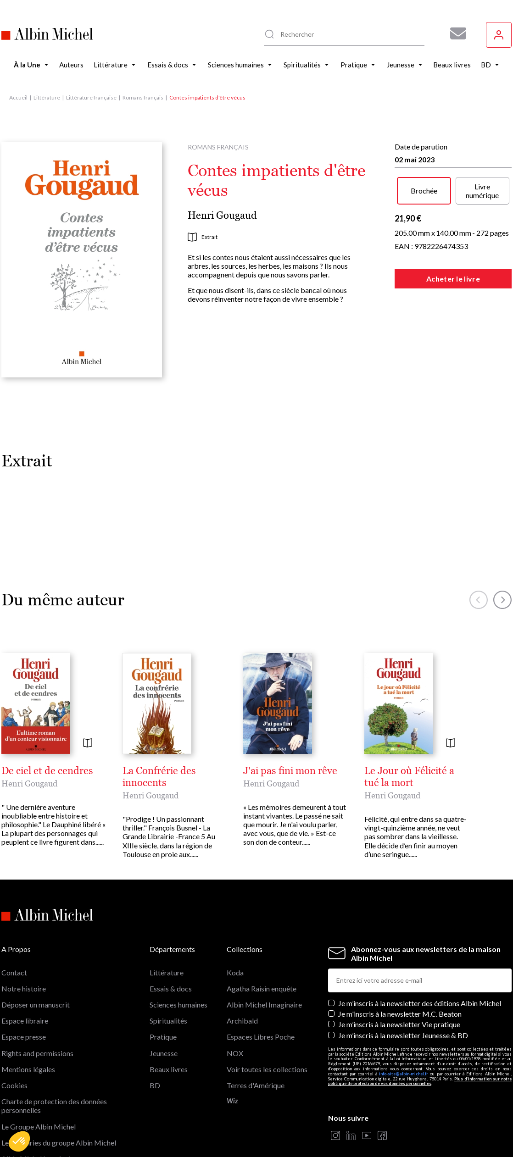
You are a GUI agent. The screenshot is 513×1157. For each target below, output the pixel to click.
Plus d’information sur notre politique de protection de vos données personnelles (420, 1030)
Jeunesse (164, 1002)
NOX (235, 1002)
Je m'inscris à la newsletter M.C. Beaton (400, 963)
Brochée (424, 190)
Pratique (163, 986)
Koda (235, 921)
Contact (14, 921)
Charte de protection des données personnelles (54, 1055)
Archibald (242, 970)
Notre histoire (23, 938)
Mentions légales (28, 1018)
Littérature (46, 97)
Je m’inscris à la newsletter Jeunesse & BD (403, 984)
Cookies (14, 1034)
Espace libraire (24, 970)
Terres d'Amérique (255, 1034)
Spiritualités (168, 970)
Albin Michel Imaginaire (39, 1108)
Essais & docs (171, 938)
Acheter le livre (453, 278)
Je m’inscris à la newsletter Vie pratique (399, 973)
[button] (19, 1141)
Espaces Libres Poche (261, 986)
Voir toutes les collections (267, 1018)
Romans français (143, 97)
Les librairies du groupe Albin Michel (58, 1091)
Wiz (232, 1050)
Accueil (18, 97)
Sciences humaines (178, 954)
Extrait (202, 237)
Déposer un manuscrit (35, 954)
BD (155, 1034)
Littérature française (91, 97)
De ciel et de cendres (47, 771)
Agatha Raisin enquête (261, 938)
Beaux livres (169, 1018)
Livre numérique (482, 190)
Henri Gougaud (222, 215)
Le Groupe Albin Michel (38, 1075)
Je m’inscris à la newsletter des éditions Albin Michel (419, 952)
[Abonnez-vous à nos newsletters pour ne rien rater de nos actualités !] (454, 33)
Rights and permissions (37, 1002)
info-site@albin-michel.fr (403, 1022)
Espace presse (23, 986)
